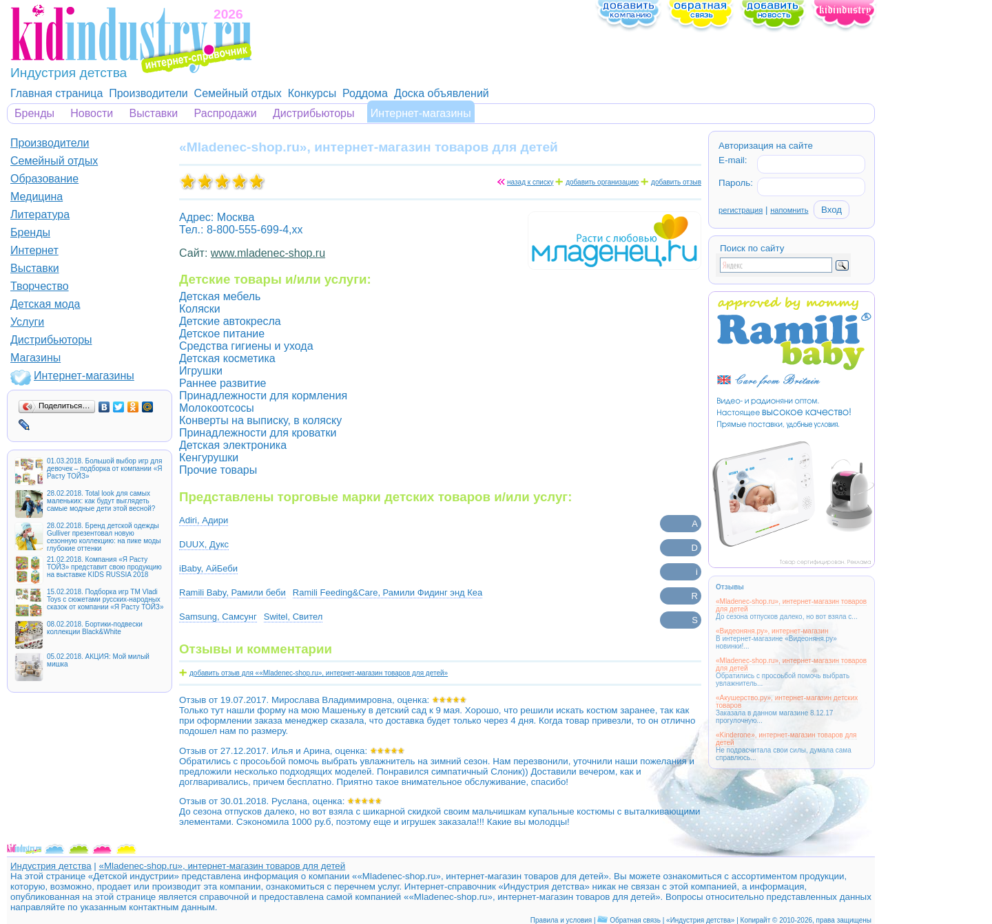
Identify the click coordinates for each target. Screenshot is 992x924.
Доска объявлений (441, 93)
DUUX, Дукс (204, 544)
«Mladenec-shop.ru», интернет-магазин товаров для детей (791, 605)
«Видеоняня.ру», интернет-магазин (772, 631)
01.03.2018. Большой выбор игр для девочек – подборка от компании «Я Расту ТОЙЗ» (104, 468)
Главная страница (56, 93)
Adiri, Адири (203, 520)
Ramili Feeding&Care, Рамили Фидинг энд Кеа (387, 592)
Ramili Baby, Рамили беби (232, 592)
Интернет (34, 250)
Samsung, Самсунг (218, 616)
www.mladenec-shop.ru (268, 253)
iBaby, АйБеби (208, 568)
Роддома (365, 93)
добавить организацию (602, 182)
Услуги (27, 322)
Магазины (35, 358)
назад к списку (530, 182)
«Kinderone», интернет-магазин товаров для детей (786, 738)
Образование (44, 179)
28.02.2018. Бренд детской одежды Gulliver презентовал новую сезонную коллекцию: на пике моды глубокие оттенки (104, 537)
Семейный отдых (238, 93)
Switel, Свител (293, 616)
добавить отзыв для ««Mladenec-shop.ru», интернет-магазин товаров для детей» (318, 673)
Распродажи (225, 113)
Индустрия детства (51, 866)
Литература (40, 214)
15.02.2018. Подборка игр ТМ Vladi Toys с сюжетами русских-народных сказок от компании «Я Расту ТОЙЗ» (105, 599)
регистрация (741, 210)
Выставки (154, 113)
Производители (148, 93)
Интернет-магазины (421, 113)
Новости (91, 113)
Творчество (39, 286)
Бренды (34, 113)
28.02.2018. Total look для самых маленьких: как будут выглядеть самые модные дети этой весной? (101, 501)
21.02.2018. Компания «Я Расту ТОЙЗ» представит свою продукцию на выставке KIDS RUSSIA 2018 (104, 567)
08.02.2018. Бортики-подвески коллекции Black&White (95, 628)
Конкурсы (312, 93)
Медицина (36, 196)
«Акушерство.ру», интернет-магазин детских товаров (787, 701)
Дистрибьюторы (314, 113)
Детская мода (45, 304)
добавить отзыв (676, 182)
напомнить (789, 210)
